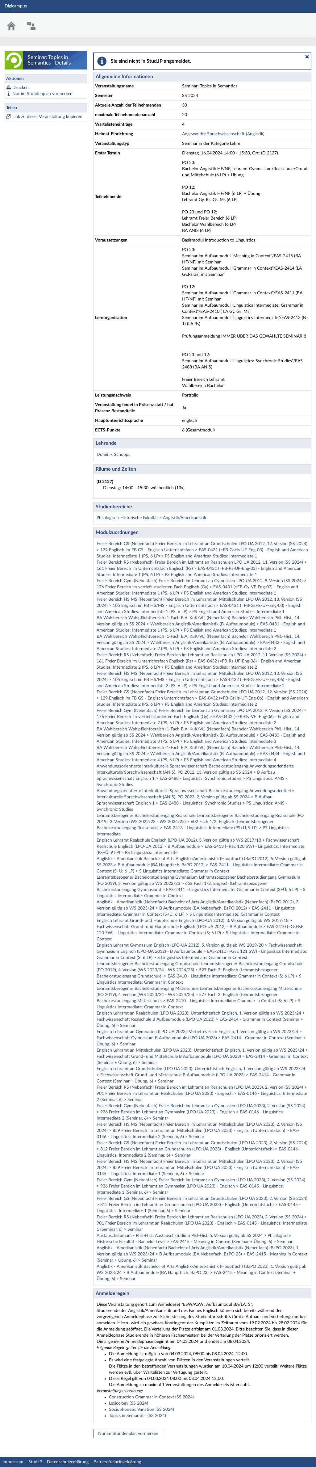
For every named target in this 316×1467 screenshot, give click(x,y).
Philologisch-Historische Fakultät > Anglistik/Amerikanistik (151, 518)
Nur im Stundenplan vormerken (42, 94)
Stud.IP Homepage (292, 20)
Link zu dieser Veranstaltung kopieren (47, 117)
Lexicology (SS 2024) (128, 1403)
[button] (307, 56)
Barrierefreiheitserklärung (117, 1462)
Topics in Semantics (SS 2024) (137, 1416)
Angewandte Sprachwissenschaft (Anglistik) (223, 134)
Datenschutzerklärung (68, 1462)
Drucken (20, 88)
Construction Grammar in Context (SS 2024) (151, 1397)
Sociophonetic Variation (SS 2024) (141, 1409)
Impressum (12, 1462)
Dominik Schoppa (114, 454)
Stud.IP (35, 1462)
